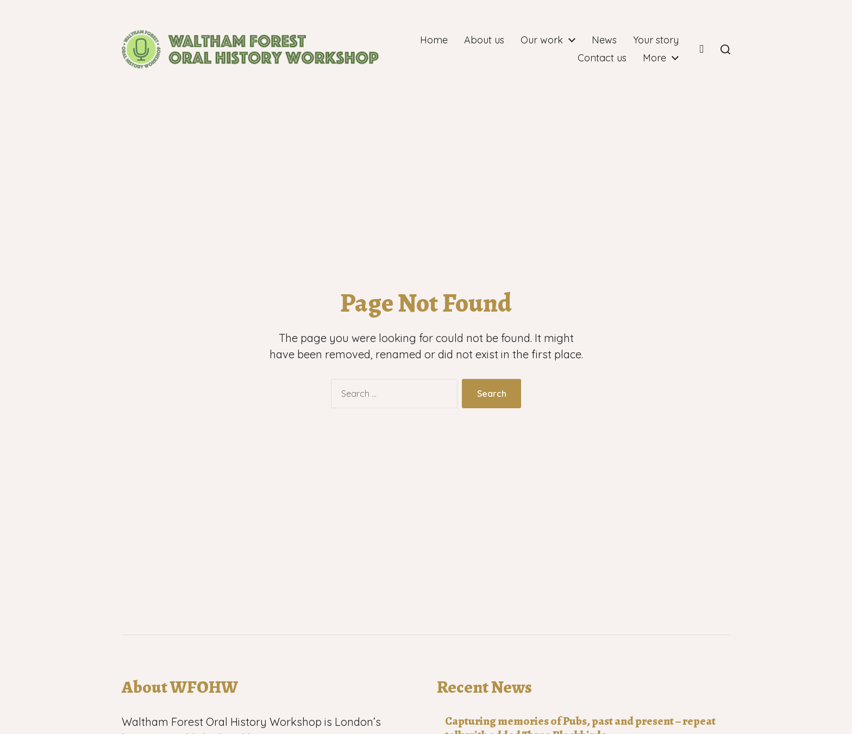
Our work (603, 40)
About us (546, 40)
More (654, 58)
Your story (538, 58)
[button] (725, 49)
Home (496, 40)
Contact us (602, 58)
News (666, 40)
